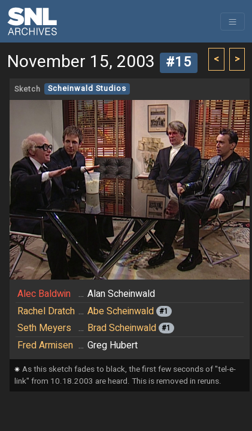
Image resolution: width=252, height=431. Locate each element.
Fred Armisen (45, 345)
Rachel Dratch (46, 311)
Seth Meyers (44, 328)
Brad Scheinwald (121, 328)
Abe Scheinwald (120, 311)
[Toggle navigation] (232, 22)
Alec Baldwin (44, 294)
